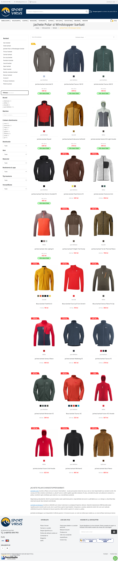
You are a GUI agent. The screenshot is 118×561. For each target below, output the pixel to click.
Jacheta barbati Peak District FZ (74, 194)
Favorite (33, 2)
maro (6, 123)
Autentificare (63, 537)
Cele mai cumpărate (65, 535)
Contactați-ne (44, 535)
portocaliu (7, 125)
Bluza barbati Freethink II (44, 304)
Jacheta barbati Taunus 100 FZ (73, 84)
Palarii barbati (7, 69)
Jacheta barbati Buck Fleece (103, 468)
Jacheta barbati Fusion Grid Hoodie (44, 468)
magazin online (5, 555)
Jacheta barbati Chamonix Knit (103, 194)
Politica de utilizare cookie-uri (48, 533)
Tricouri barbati (7, 51)
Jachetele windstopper (37, 505)
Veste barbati (7, 46)
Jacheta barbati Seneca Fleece (44, 359)
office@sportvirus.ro (20, 1)
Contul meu (63, 540)
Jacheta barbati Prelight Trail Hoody (74, 249)
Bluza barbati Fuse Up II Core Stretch (73, 304)
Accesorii (5, 78)
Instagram (7, 548)
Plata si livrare (44, 525)
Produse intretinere (8, 81)
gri (5, 137)
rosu (6, 129)
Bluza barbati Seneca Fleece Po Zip (103, 304)
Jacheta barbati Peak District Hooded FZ (44, 194)
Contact (105, 553)
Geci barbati (6, 43)
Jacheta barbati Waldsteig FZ (74, 359)
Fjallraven (7, 101)
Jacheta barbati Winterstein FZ (44, 413)
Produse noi (63, 532)
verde (6, 135)
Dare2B (7, 105)
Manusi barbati (7, 75)
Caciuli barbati (7, 63)
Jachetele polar (35, 491)
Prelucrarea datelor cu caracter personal (69, 526)
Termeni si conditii (45, 528)
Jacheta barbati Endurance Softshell (73, 139)
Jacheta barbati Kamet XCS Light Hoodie (103, 139)
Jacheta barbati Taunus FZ (103, 359)
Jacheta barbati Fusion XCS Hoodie (103, 413)
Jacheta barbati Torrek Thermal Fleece (103, 249)
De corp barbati (7, 57)
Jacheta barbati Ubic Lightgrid (44, 249)
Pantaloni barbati (8, 60)
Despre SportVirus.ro (46, 530)
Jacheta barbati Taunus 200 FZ (103, 84)
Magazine (43, 538)
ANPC (42, 540)
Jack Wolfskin (9, 107)
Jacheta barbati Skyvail (44, 139)
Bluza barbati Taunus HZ (73, 413)
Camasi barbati (7, 54)
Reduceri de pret (64, 530)
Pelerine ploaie (7, 84)
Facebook (2, 548)
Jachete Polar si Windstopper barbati (13, 48)
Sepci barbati (7, 66)
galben (7, 131)
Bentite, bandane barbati (10, 72)
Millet (6, 103)
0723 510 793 (5, 1)
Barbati (6, 38)
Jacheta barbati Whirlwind (74, 468)
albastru (7, 133)
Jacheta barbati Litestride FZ (44, 84)
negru (6, 127)
